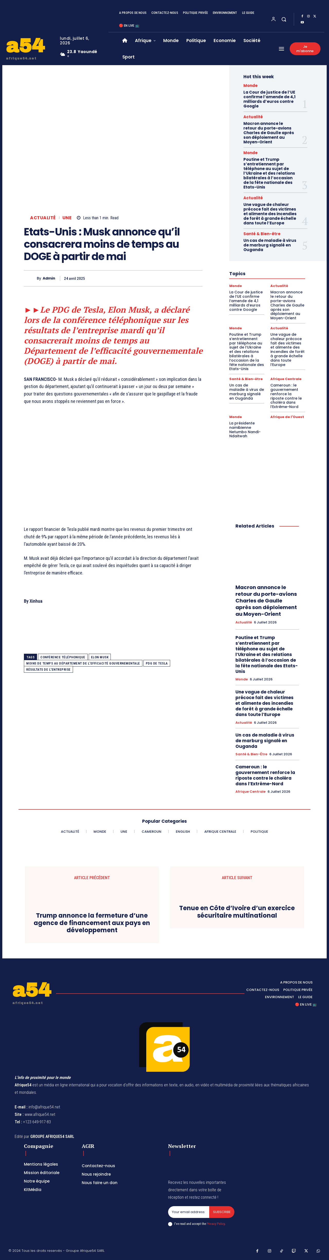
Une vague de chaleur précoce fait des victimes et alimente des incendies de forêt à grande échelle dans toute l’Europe (270, 214)
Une (67, 218)
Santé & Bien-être (261, 234)
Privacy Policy (216, 1224)
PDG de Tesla (157, 663)
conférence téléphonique (62, 657)
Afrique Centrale (285, 379)
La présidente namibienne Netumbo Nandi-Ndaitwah (245, 430)
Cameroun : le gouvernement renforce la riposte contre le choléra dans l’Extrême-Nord (286, 396)
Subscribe (222, 1211)
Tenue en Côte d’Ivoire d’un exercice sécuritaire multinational (237, 912)
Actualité (43, 218)
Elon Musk (100, 657)
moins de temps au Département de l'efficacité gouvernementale (83, 663)
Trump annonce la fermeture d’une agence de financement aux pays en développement (92, 923)
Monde (250, 85)
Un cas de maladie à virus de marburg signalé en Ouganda (269, 245)
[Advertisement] (113, 476)
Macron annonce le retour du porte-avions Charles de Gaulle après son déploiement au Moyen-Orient (268, 133)
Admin (49, 278)
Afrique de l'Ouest (287, 417)
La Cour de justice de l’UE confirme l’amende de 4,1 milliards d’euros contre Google (269, 99)
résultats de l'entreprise (48, 669)
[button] (284, 19)
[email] (188, 1212)
